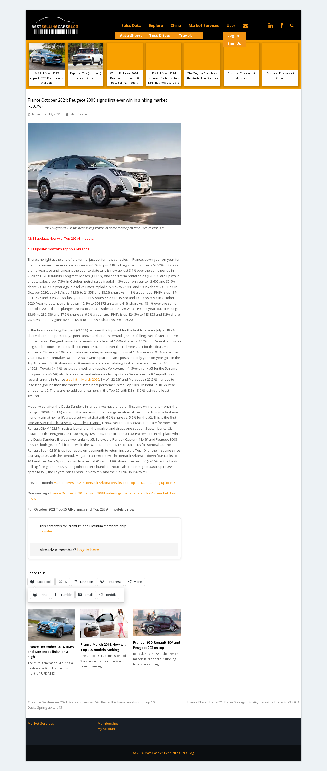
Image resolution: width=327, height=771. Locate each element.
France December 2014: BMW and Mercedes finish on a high (51, 651)
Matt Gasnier (79, 114)
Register (46, 531)
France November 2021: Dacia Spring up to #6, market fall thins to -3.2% (243, 702)
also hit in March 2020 (82, 379)
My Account (106, 728)
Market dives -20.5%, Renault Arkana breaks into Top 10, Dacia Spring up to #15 (115, 482)
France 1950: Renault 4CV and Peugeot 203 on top (156, 645)
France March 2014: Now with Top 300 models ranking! (104, 647)
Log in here (88, 550)
